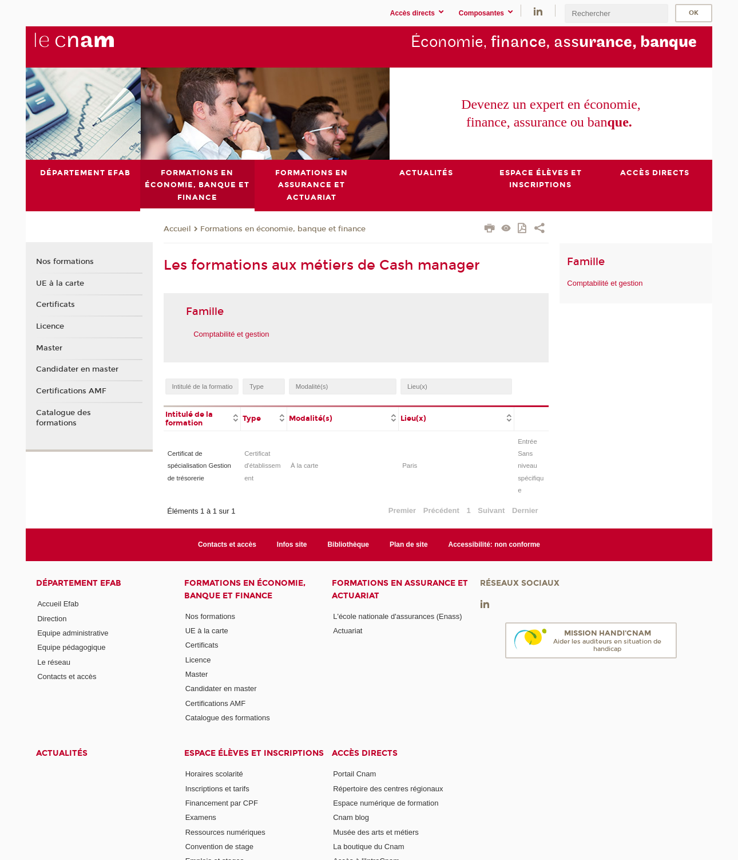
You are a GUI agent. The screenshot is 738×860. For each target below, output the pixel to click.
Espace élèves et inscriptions (254, 753)
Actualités (62, 753)
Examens (200, 817)
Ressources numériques (225, 831)
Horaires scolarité (214, 774)
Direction (51, 618)
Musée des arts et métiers (376, 831)
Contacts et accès (227, 545)
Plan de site (409, 545)
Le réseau (53, 661)
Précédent (441, 510)
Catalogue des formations (63, 417)
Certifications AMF (71, 391)
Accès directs (365, 753)
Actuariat (347, 630)
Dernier (525, 510)
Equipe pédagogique (71, 647)
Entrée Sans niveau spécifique (530, 465)
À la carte (304, 465)
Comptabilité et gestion (231, 333)
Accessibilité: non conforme (495, 545)
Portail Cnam (354, 774)
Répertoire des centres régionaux (388, 788)
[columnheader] (202, 417)
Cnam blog (351, 817)
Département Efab (78, 583)
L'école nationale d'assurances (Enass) (397, 616)
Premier (402, 510)
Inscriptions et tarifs (217, 788)
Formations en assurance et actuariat (400, 589)
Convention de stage (219, 846)
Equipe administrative (72, 633)
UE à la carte (60, 282)
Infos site (292, 545)
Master (49, 347)
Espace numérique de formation (385, 803)
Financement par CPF (221, 803)
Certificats (55, 304)
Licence (50, 326)
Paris (409, 465)
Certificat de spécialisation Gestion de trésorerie (199, 466)
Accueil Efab (57, 603)
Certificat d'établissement (262, 466)
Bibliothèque (348, 545)
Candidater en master (77, 369)
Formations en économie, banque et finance (283, 228)
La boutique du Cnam (368, 846)
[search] (616, 13)
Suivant (491, 510)
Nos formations (65, 261)
